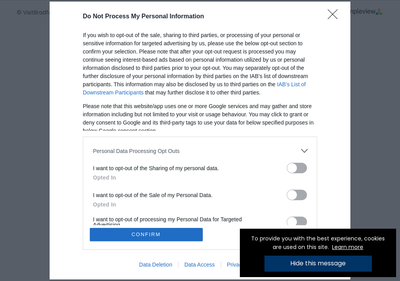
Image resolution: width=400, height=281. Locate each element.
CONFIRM (146, 234)
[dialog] (200, 140)
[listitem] (200, 151)
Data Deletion (155, 264)
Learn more (347, 247)
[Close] (335, 16)
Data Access (199, 264)
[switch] (297, 168)
